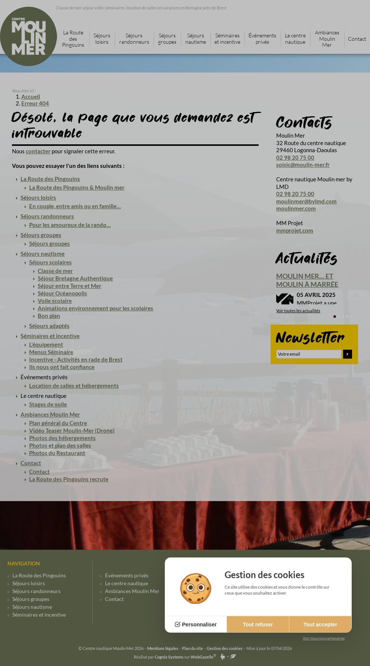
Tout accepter (320, 624)
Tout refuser (258, 624)
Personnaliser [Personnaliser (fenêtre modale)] (199, 624)
